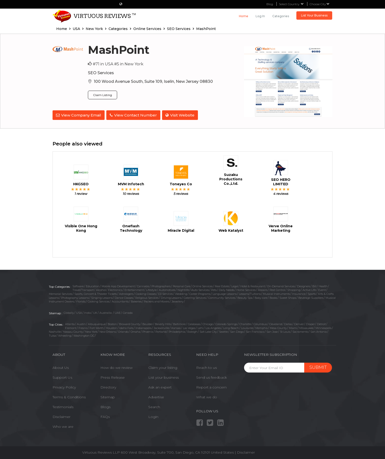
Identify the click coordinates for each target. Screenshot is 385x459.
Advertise (156, 396)
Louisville (247, 327)
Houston (111, 327)
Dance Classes (124, 297)
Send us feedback (211, 376)
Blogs (105, 406)
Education (92, 285)
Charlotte (245, 323)
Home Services (246, 289)
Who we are (63, 426)
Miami (293, 327)
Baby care (261, 297)
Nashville (55, 331)
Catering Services (195, 297)
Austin (81, 323)
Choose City (320, 4)
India (87, 312)
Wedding (181, 293)
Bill (314, 285)
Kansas (176, 327)
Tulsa (52, 335)
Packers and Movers (156, 300)
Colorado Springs (226, 323)
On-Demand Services (281, 285)
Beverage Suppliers (310, 297)
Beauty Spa (244, 297)
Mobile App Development (118, 285)
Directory (108, 386)
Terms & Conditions (69, 396)
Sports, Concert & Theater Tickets (95, 293)
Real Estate (222, 285)
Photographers (161, 285)
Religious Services (147, 297)
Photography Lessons (75, 297)
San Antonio (318, 331)
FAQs (105, 416)
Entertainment (134, 289)
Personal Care (181, 285)
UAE (118, 312)
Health (323, 285)
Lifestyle (151, 289)
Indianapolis (143, 327)
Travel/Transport (83, 289)
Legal (234, 285)
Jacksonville (161, 327)
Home (243, 16)
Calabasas (194, 323)
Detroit (321, 323)
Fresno (83, 327)
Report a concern (211, 386)
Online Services (202, 285)
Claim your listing (162, 367)
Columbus (260, 323)
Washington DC (83, 335)
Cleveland (275, 323)
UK (95, 312)
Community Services (221, 297)
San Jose (272, 331)
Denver (299, 323)
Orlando (123, 331)
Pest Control (277, 289)
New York (91, 331)
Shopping (293, 289)
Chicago (208, 323)
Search (154, 406)
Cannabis (143, 285)
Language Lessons (225, 293)
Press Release (112, 376)
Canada (128, 312)
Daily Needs (226, 289)
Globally (69, 312)
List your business (163, 376)
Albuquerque (97, 323)
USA (79, 312)
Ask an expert (160, 386)
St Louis (285, 331)
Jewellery (177, 300)
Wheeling (64, 335)
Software (78, 285)
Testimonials (63, 406)
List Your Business (314, 15)
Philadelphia (177, 331)
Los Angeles (213, 327)
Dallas (288, 323)
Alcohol (101, 289)
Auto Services (200, 289)
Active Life (309, 289)
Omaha (135, 331)
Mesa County (278, 327)
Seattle (223, 331)
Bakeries (136, 300)
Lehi (200, 327)
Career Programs (199, 293)
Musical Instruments (276, 293)
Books (273, 297)
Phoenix (147, 331)
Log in (260, 16)
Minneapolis (323, 327)
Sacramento (300, 331)
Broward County (129, 323)
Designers (303, 285)
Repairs (262, 289)
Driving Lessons (171, 297)
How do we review (116, 367)
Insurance (298, 293)
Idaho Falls (126, 327)
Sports (312, 293)
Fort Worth (97, 327)
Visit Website (181, 115)
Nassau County (73, 331)
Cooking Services (99, 300)
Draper (310, 323)
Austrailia (105, 312)
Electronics (115, 289)
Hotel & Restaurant (252, 285)
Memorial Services (60, 293)
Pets (214, 289)
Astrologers (126, 293)
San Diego (237, 331)
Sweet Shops (287, 297)
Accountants (120, 300)
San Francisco (255, 331)
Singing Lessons (101, 297)
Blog (269, 4)
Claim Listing (102, 95)
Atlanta (70, 323)
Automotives (167, 289)
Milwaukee (306, 327)
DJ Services (165, 293)
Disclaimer (61, 416)
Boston (112, 323)
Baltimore (179, 323)
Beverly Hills (163, 323)
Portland (160, 331)
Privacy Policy (64, 386)
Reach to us (206, 367)
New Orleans (107, 331)
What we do (206, 396)
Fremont (70, 327)
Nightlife (183, 289)
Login (153, 416)
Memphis (261, 327)
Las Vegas (189, 327)
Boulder (147, 323)
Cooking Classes (146, 293)
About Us (61, 367)
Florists (80, 300)
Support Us (62, 376)
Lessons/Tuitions (250, 293)
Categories (280, 16)
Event (322, 289)
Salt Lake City (208, 331)
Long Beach (231, 327)
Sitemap (107, 396)
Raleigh (192, 331)
